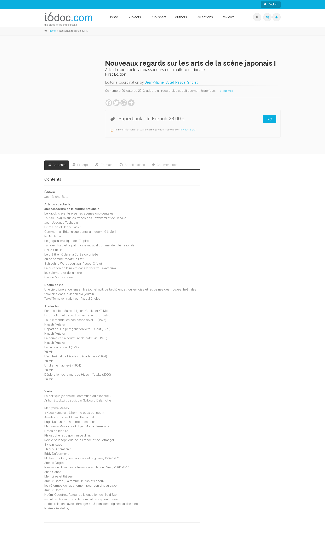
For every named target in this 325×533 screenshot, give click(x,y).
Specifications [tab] (132, 165)
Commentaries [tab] (164, 165)
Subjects (134, 17)
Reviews (228, 17)
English (270, 4)
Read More (226, 90)
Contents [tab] (56, 165)
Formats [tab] (104, 165)
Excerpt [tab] (80, 165)
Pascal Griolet (186, 82)
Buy (269, 119)
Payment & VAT (188, 129)
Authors (181, 17)
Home (113, 17)
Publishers (158, 17)
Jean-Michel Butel (159, 82)
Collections (204, 17)
